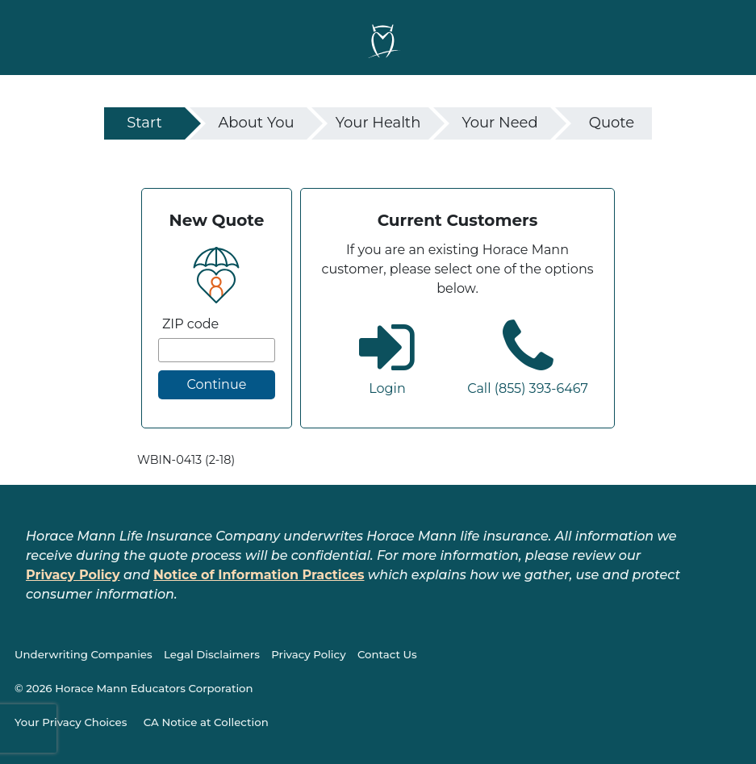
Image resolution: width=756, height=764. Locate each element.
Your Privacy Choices (71, 722)
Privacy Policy (73, 574)
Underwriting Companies (83, 654)
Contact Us (387, 654)
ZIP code (190, 324)
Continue (216, 384)
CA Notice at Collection (206, 722)
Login (387, 388)
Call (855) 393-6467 (527, 388)
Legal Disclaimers (212, 654)
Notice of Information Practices (259, 574)
